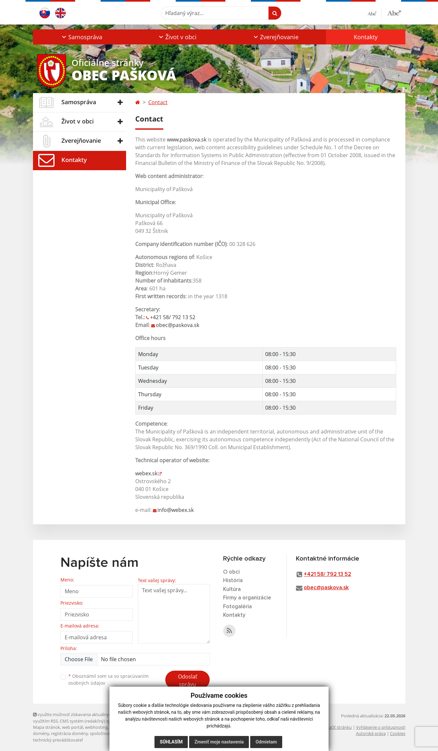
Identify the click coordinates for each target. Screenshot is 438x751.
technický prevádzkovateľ (58, 740)
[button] (81, 36)
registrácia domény (69, 733)
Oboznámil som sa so (108, 679)
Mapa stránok (46, 727)
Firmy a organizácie (247, 598)
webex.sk (146, 473)
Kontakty (366, 37)
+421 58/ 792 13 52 (172, 317)
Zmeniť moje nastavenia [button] (219, 741)
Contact (158, 102)
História (233, 580)
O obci (231, 572)
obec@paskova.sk (177, 325)
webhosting (96, 727)
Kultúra (232, 589)
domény (41, 733)
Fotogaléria (237, 607)
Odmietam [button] (266, 741)
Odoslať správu (187, 680)
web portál (72, 727)
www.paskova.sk (186, 139)
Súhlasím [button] (171, 741)
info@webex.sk (175, 510)
